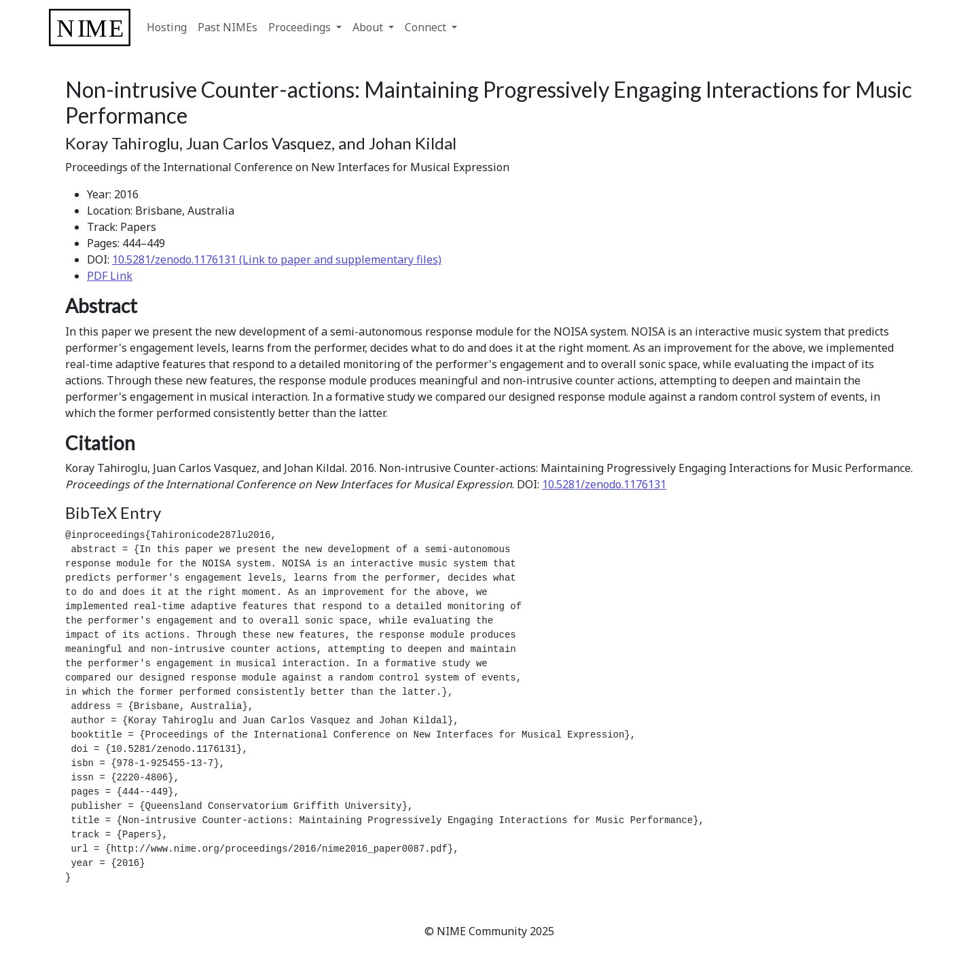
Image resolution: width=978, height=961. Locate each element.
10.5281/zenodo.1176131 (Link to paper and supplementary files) (276, 259)
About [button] (369, 27)
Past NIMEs (227, 27)
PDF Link (109, 275)
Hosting (167, 27)
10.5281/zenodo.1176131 (604, 484)
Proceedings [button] (300, 27)
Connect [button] (427, 27)
